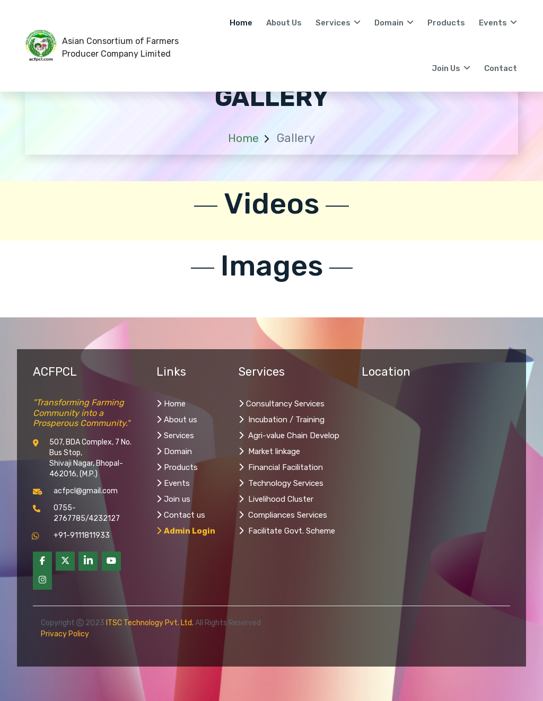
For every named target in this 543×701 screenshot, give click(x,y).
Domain (394, 23)
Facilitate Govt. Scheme (287, 531)
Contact (500, 68)
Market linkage (269, 451)
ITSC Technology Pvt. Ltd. (150, 622)
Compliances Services (283, 515)
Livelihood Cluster (276, 499)
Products (446, 23)
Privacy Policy (65, 633)
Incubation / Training (282, 419)
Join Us (451, 68)
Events (498, 23)
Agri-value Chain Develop (289, 435)
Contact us (180, 515)
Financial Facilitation (281, 467)
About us (284, 23)
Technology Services (281, 483)
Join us (173, 499)
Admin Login (185, 531)
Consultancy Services (282, 404)
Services (338, 23)
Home (241, 23)
